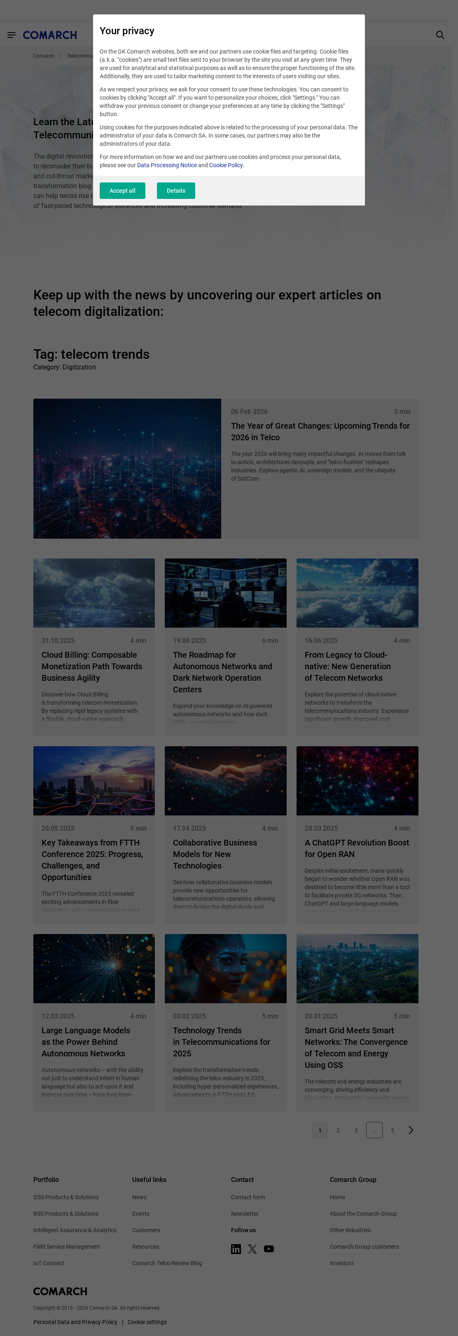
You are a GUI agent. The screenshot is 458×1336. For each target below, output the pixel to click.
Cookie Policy (226, 165)
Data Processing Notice (167, 165)
